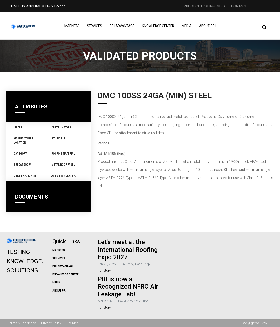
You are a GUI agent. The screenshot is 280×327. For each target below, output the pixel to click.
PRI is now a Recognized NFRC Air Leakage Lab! (128, 286)
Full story (104, 270)
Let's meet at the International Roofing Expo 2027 (128, 249)
